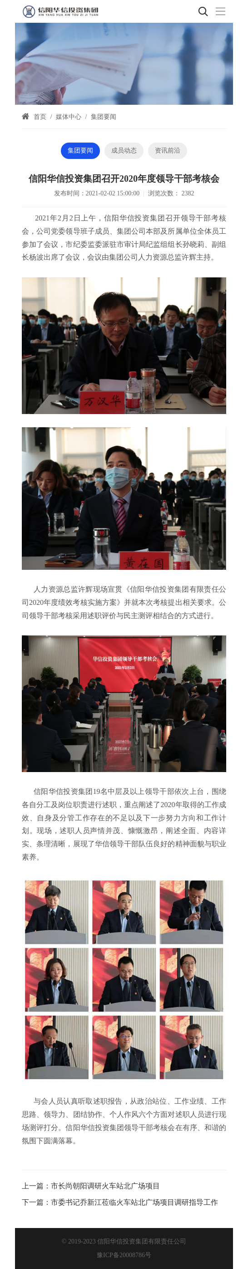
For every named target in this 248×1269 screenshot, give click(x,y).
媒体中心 (68, 116)
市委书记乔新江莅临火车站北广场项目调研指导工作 (134, 1202)
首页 (40, 116)
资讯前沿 (167, 150)
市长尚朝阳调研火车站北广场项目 (105, 1186)
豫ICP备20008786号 (124, 1255)
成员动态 (124, 150)
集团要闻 (103, 116)
